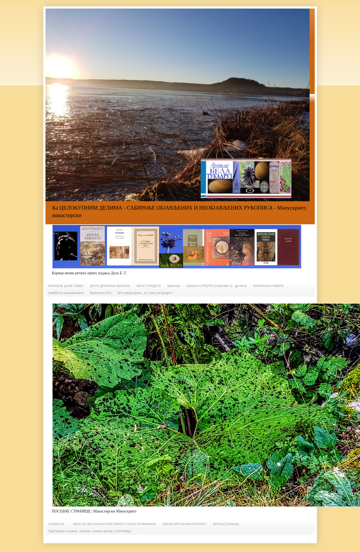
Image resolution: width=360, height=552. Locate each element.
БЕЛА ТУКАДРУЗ (149, 286)
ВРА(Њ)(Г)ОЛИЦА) (226, 524)
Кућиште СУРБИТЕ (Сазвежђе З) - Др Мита (216, 286)
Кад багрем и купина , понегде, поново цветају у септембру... (91, 531)
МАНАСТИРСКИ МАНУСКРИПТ (185, 524)
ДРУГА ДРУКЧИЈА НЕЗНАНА (110, 286)
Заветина (173, 286)
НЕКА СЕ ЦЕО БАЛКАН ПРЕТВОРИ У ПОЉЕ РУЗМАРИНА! (114, 524)
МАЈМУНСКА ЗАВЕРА (268, 286)
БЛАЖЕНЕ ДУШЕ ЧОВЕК (66, 286)
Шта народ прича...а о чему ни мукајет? (145, 293)
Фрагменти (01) (100, 293)
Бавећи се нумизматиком (66, 293)
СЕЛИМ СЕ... (57, 524)
